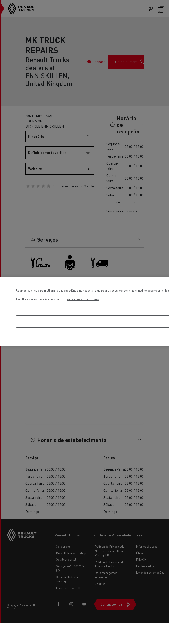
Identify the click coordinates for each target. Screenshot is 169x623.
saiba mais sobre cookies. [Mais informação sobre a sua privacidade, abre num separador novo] (83, 299)
